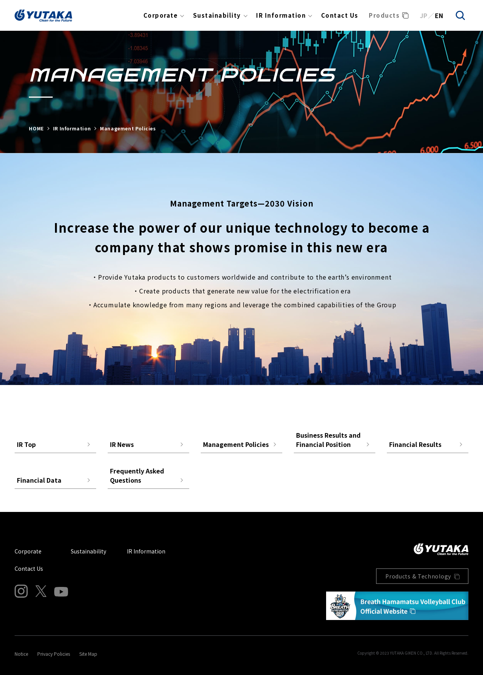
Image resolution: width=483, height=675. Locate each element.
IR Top (26, 444)
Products (384, 15)
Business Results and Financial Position (328, 439)
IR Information (281, 15)
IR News (122, 444)
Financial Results (415, 444)
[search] (460, 15)
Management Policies (236, 444)
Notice (21, 653)
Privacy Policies (53, 653)
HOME (36, 128)
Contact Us (339, 15)
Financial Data (39, 480)
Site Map (88, 653)
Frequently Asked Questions (137, 475)
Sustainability (217, 15)
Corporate (160, 15)
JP (423, 15)
